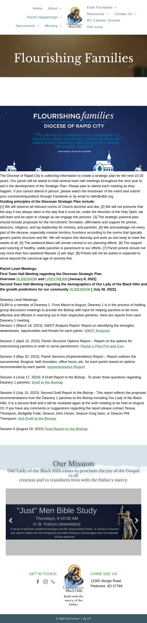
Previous (10, 520)
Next (136, 520)
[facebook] (37, 582)
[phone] (53, 582)
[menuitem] (37, 8)
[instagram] (45, 582)
